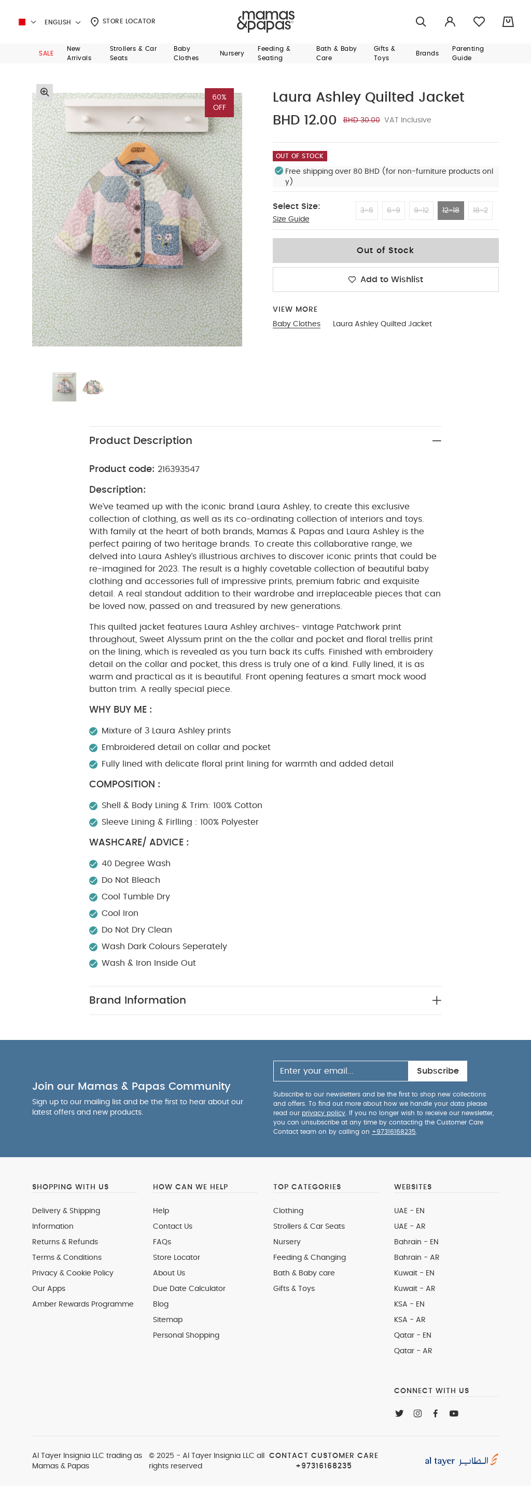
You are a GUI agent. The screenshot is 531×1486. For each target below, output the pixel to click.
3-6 (366, 210)
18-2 (480, 210)
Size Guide (291, 219)
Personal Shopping (186, 1335)
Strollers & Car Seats (309, 1226)
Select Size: (296, 206)
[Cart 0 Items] (508, 22)
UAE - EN (409, 1211)
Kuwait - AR (415, 1289)
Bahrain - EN (416, 1242)
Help (161, 1211)
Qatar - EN (412, 1335)
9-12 (421, 210)
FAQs (162, 1242)
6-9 (393, 210)
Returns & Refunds (65, 1242)
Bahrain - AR (417, 1257)
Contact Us (172, 1226)
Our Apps (48, 1289)
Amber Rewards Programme (83, 1304)
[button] (46, 53)
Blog (161, 1304)
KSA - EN (409, 1304)
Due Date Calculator (189, 1289)
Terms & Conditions (67, 1257)
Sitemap (168, 1320)
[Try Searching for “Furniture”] (421, 22)
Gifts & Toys (294, 1289)
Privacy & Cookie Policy (73, 1273)
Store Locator (123, 22)
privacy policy (323, 1113)
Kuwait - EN (414, 1273)
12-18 (450, 210)
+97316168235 (394, 1132)
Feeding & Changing (309, 1257)
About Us (169, 1273)
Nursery (287, 1242)
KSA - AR (410, 1320)
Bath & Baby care (304, 1273)
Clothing (288, 1211)
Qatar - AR (413, 1351)
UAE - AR (410, 1226)
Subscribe (438, 1071)
